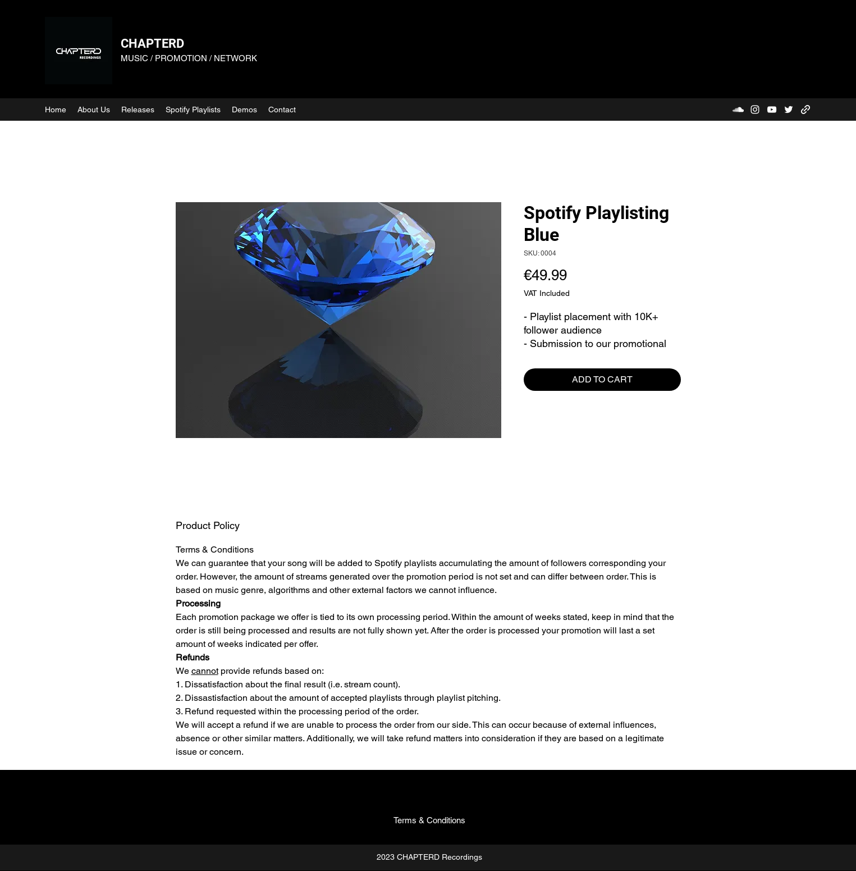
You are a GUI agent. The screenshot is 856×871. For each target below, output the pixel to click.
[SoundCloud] (738, 109)
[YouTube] (771, 109)
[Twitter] (788, 109)
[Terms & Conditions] (429, 820)
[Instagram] (755, 109)
